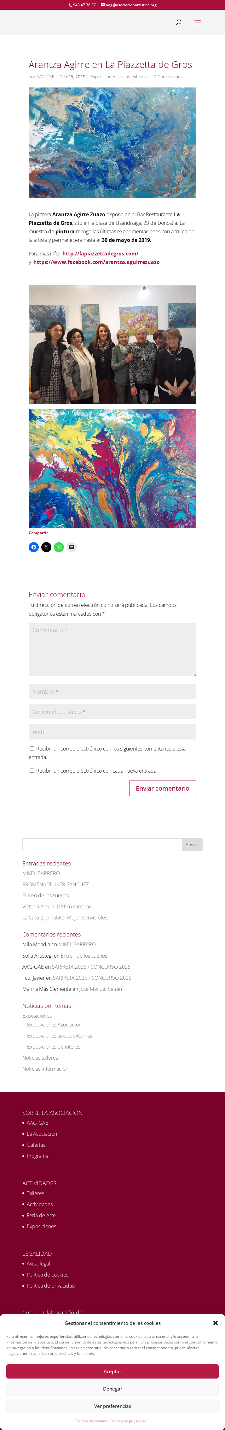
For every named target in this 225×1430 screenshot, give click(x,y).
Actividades (40, 1204)
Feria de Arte (41, 1215)
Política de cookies (91, 1421)
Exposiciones (37, 1015)
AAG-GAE (46, 77)
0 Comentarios (168, 77)
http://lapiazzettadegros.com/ (100, 253)
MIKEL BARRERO (41, 873)
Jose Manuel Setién (100, 988)
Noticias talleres (40, 1057)
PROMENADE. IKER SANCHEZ (55, 884)
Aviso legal (38, 1263)
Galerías (36, 1144)
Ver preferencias (112, 1406)
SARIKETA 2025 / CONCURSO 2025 (91, 966)
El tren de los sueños (45, 895)
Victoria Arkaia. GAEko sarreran (57, 906)
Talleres (35, 1193)
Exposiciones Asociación (54, 1024)
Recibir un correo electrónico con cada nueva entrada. (97, 770)
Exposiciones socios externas (119, 77)
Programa (37, 1155)
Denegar (112, 1388)
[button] (215, 1323)
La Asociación (42, 1133)
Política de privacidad (128, 1421)
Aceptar (112, 1371)
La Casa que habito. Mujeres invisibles (64, 917)
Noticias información (45, 1068)
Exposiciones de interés (53, 1046)
